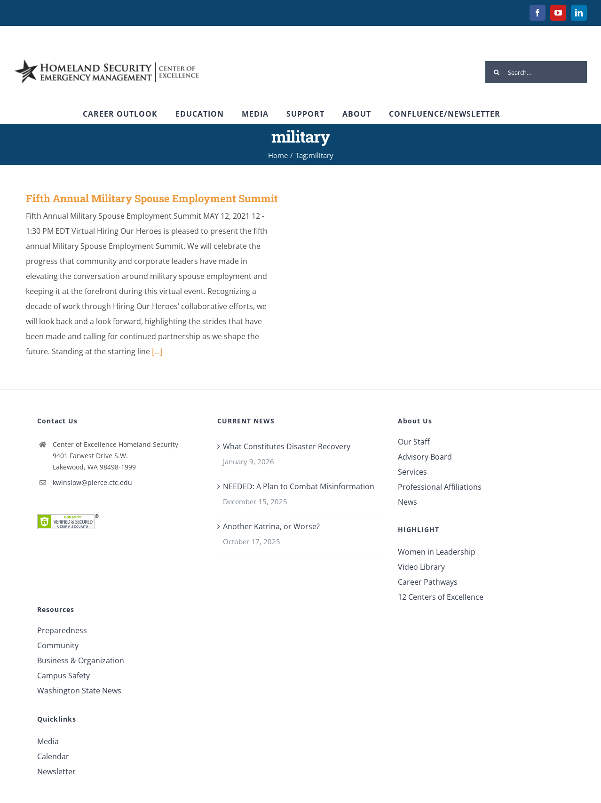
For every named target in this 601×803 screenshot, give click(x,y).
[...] (157, 351)
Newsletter (56, 771)
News (407, 502)
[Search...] (536, 72)
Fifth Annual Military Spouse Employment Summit (152, 198)
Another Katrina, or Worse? (271, 526)
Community (58, 645)
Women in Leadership (436, 552)
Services (412, 472)
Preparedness (62, 630)
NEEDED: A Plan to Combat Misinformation (298, 486)
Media (48, 741)
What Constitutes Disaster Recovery (286, 446)
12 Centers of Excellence (440, 597)
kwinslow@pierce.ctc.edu (92, 482)
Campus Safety (63, 675)
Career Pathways (428, 582)
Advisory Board (425, 457)
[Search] (496, 72)
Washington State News (79, 690)
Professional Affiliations (440, 487)
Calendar (53, 756)
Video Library (421, 567)
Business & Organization (80, 660)
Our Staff (414, 442)
